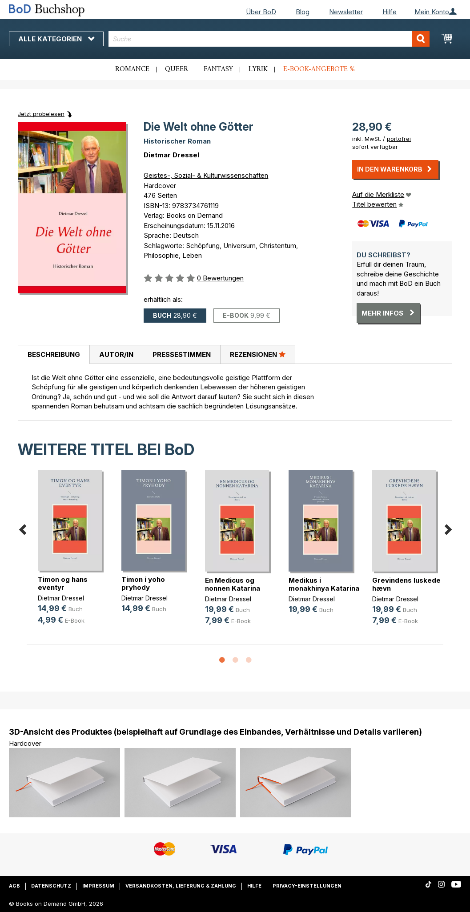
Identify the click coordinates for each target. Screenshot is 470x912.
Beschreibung (54, 354)
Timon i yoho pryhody (143, 583)
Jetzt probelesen (41, 113)
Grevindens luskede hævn (406, 584)
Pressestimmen (182, 354)
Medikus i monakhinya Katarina (324, 584)
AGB (14, 886)
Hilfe (389, 12)
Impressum (98, 886)
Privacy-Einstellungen (307, 886)
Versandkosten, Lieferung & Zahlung (180, 886)
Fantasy (218, 69)
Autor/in (116, 354)
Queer (176, 69)
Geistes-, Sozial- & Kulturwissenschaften (206, 175)
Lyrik (258, 69)
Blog (302, 12)
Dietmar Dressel (171, 155)
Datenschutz (51, 886)
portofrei (399, 138)
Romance (132, 69)
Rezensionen (257, 354)
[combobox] (269, 39)
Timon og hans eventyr (63, 583)
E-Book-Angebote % (319, 69)
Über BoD (261, 12)
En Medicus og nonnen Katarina (232, 584)
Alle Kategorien (56, 39)
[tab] (53, 354)
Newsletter (346, 12)
